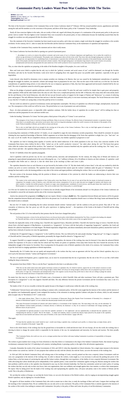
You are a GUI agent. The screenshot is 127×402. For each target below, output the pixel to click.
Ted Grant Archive (63, 397)
